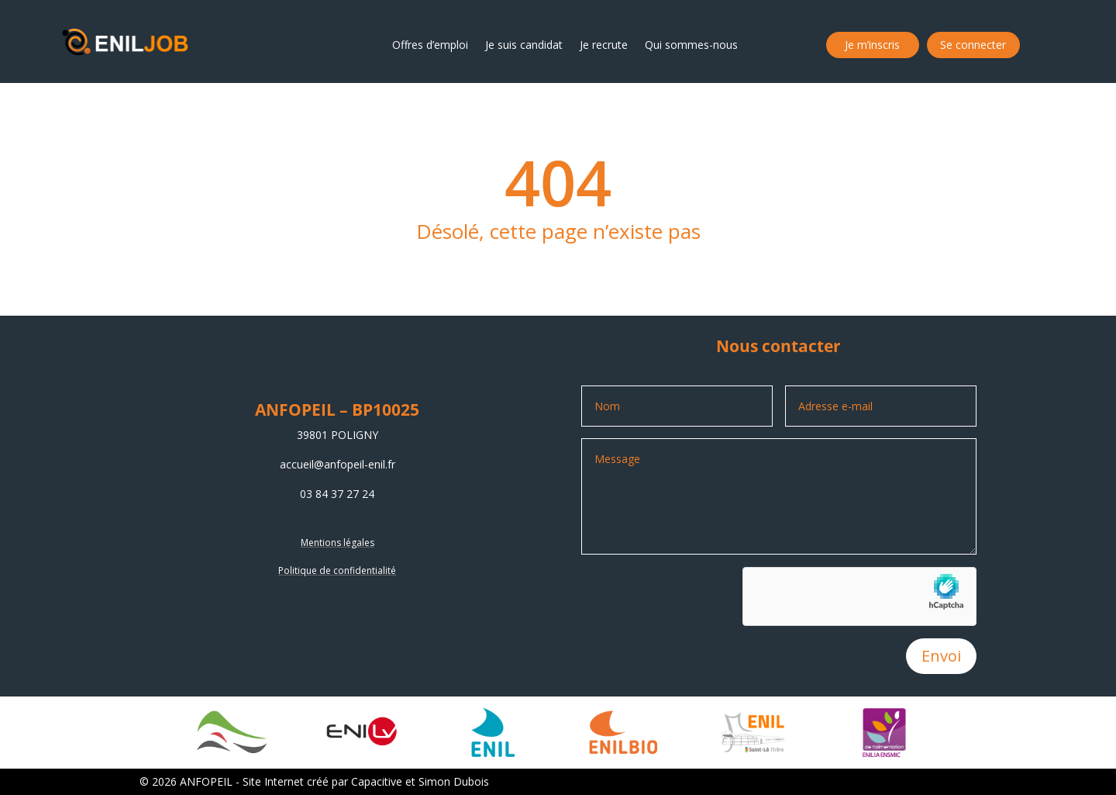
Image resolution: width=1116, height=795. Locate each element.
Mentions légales (337, 542)
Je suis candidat (524, 45)
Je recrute (604, 45)
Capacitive (376, 781)
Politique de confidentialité (337, 570)
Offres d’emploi (430, 45)
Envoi (941, 655)
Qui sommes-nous (691, 45)
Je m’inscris (872, 45)
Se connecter (973, 45)
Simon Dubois (453, 781)
